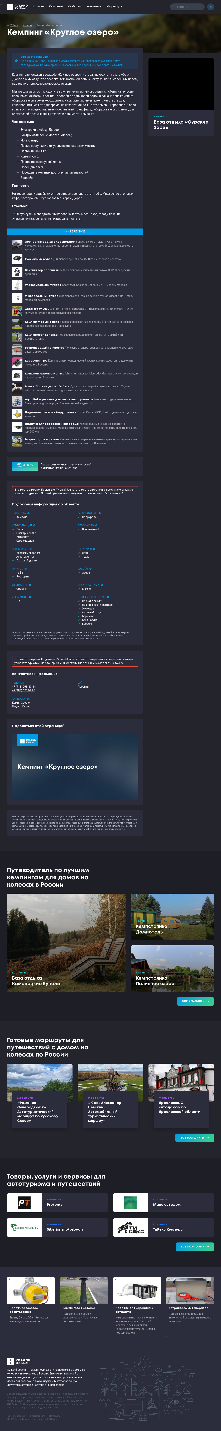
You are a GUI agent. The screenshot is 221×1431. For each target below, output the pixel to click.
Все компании (195, 1247)
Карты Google (21, 702)
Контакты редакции (16, 1416)
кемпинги (119, 829)
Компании (94, 6)
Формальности (37, 1416)
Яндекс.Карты (21, 706)
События (74, 6)
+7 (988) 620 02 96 (23, 690)
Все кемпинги (195, 1001)
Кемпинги (56, 6)
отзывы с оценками (69, 464)
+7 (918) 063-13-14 (24, 686)
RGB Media (51, 1419)
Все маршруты (194, 1138)
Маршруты (115, 6)
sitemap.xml (54, 1416)
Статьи (38, 6)
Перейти (83, 686)
